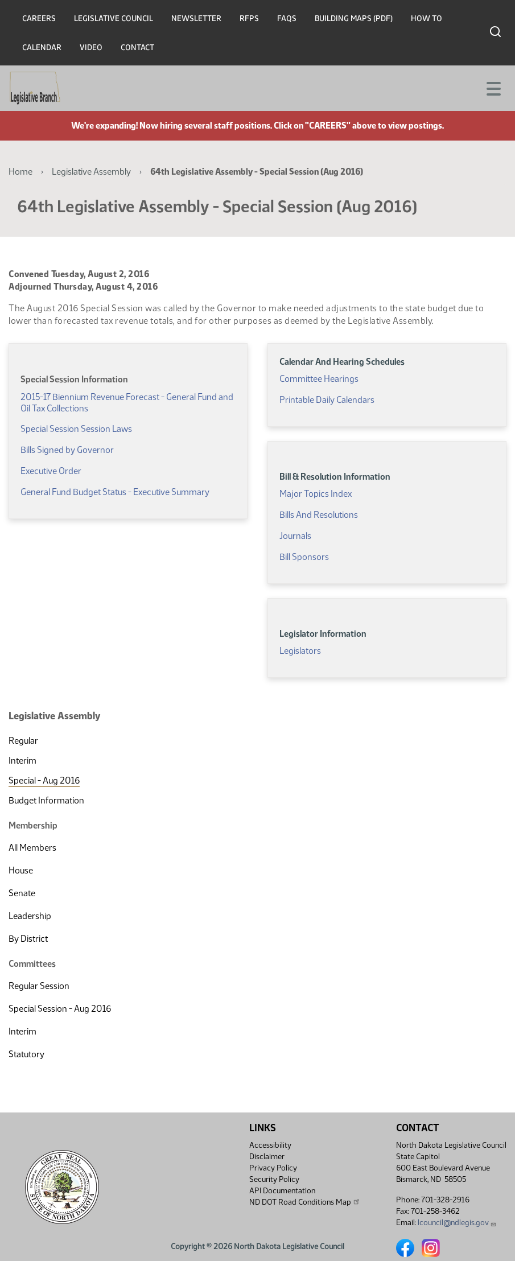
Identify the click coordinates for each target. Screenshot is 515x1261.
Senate (22, 893)
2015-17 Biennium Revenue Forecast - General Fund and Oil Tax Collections (126, 403)
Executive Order (50, 470)
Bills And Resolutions (318, 514)
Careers (39, 18)
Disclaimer (267, 1156)
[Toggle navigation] (492, 87)
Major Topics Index (315, 493)
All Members (32, 847)
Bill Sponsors (304, 556)
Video (91, 47)
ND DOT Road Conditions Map (305, 1202)
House (21, 870)
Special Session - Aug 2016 (60, 1008)
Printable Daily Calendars (326, 399)
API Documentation (282, 1191)
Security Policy (274, 1179)
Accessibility (270, 1145)
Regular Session (39, 985)
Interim (22, 760)
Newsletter (196, 18)
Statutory (26, 1054)
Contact (137, 47)
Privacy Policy (273, 1168)
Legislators (300, 650)
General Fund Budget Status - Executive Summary (114, 492)
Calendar (41, 47)
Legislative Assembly (91, 171)
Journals (295, 535)
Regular (23, 740)
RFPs (249, 18)
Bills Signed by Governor (67, 449)
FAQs (286, 18)
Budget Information (46, 800)
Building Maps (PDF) (354, 18)
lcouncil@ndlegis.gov (457, 1222)
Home (20, 171)
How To (426, 18)
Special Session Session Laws (76, 428)
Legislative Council (113, 18)
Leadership (30, 915)
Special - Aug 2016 (44, 780)
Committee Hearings (319, 378)
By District (28, 938)
